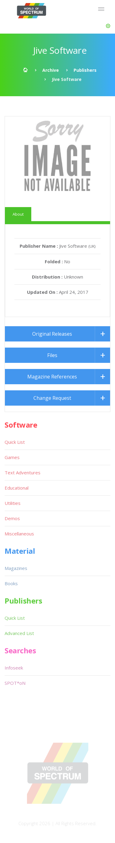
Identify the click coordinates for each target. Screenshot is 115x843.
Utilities (13, 503)
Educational (17, 488)
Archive (50, 70)
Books (11, 583)
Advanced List (19, 633)
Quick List (15, 442)
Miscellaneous (19, 534)
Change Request (52, 398)
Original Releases (52, 333)
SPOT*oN (15, 683)
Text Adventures (22, 472)
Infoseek (14, 668)
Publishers (85, 70)
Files (52, 355)
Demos (12, 518)
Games (12, 457)
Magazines (16, 568)
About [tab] (18, 214)
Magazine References (52, 376)
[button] (108, 26)
